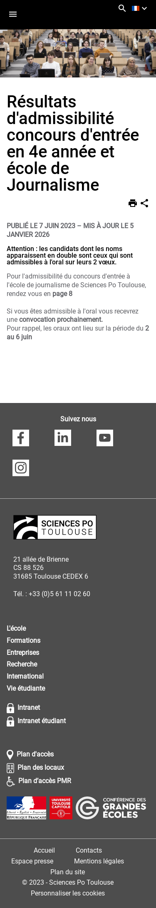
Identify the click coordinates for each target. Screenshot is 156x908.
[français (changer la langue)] (140, 8)
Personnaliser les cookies (68, 893)
